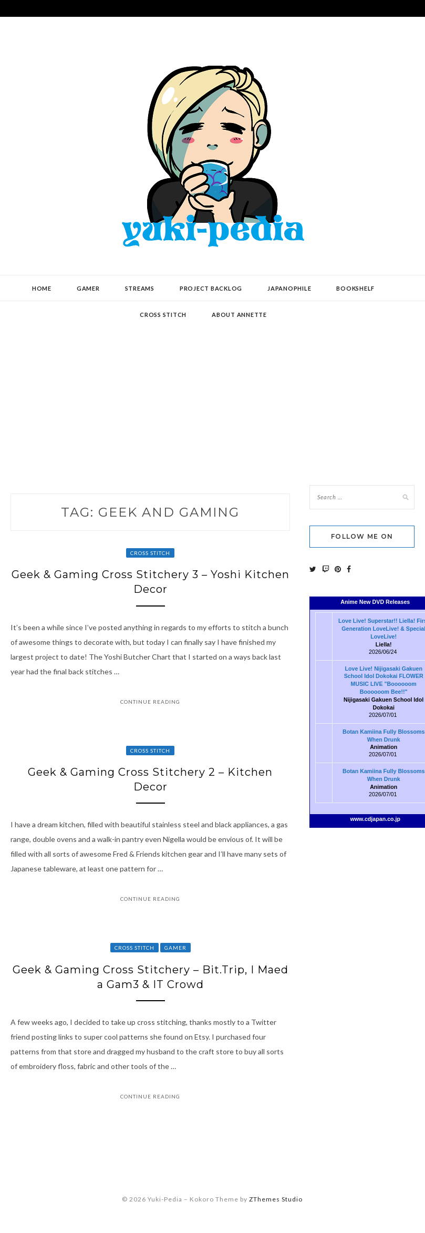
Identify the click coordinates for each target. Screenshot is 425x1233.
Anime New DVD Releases (375, 602)
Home (41, 288)
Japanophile (289, 288)
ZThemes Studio (276, 1199)
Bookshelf (355, 288)
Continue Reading (150, 701)
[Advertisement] (212, 385)
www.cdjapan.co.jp (375, 819)
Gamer (88, 288)
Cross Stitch (150, 553)
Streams (139, 288)
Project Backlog (211, 288)
